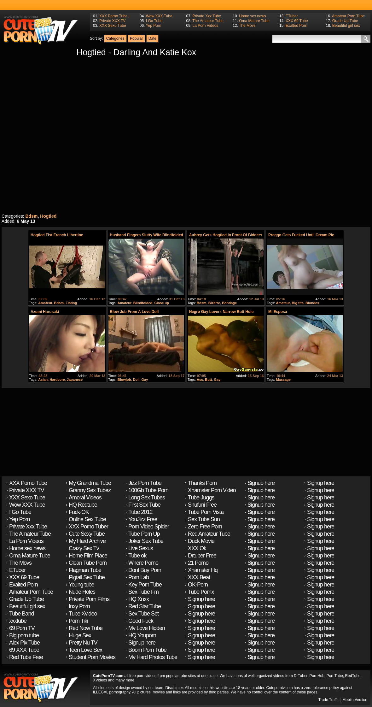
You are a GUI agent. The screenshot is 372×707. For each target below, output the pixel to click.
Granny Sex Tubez (90, 490)
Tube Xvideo (83, 613)
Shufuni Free (202, 505)
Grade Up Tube (345, 21)
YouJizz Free (142, 519)
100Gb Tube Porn (148, 490)
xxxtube (17, 621)
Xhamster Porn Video (212, 490)
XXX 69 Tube (297, 21)
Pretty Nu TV (83, 642)
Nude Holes (82, 592)
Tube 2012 (140, 512)
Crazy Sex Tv (84, 548)
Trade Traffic (329, 700)
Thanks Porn (202, 483)
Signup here (141, 642)
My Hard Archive (87, 541)
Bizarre (214, 303)
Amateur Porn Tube (348, 16)
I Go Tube (154, 21)
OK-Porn (198, 584)
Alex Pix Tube (24, 642)
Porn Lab (138, 577)
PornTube (335, 676)
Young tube (81, 584)
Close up (161, 303)
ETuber (292, 16)
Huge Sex (80, 635)
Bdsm (31, 216)
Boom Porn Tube (147, 650)
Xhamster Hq (203, 570)
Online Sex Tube (87, 519)
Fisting (71, 303)
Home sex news (252, 16)
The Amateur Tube (208, 21)
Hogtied (48, 216)
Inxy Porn (79, 606)
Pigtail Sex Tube (87, 577)
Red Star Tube (144, 606)
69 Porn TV (22, 628)
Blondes (312, 303)
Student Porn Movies (92, 657)
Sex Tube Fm (143, 592)
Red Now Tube (85, 628)
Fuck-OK (79, 512)
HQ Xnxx (138, 599)
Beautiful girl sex (346, 25)
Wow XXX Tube (159, 16)
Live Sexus (140, 548)
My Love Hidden (146, 628)
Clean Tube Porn (88, 563)
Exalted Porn (296, 25)
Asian (43, 379)
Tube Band (21, 613)
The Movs (247, 25)
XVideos (100, 680)
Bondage (229, 303)
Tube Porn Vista (206, 512)
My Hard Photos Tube (152, 657)
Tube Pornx (201, 592)
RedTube (353, 676)
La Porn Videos (205, 25)
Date (152, 38)
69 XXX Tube (24, 650)
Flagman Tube (85, 570)
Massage (283, 379)
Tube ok (137, 555)
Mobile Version (354, 700)
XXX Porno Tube (113, 16)
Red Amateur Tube (209, 534)
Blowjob (124, 379)
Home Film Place (88, 555)
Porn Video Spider (148, 526)
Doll (136, 379)
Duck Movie (201, 541)
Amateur (45, 303)
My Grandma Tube (90, 483)
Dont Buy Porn (144, 570)
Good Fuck (140, 621)
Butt (208, 379)
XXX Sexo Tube (112, 25)
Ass (200, 379)
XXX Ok (197, 548)
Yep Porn (153, 25)
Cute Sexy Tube (87, 534)
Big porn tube (24, 635)
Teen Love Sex (85, 650)
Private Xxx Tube (206, 16)
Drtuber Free (202, 555)
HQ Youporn (142, 635)
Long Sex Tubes (146, 497)
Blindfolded (143, 303)
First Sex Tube (144, 505)
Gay (145, 379)
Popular (136, 38)
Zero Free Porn (205, 526)
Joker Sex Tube (145, 541)
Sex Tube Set (143, 613)
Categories (115, 38)
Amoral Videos (85, 497)
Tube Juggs (201, 497)
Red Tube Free (26, 657)
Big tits (298, 303)
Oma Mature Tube (254, 21)
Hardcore (57, 379)
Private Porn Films (89, 599)
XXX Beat (199, 577)
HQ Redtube (83, 505)
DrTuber (300, 676)
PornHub (317, 676)
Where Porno (143, 563)
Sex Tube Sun (204, 519)
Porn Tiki (78, 621)
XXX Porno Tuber (88, 526)
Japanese (75, 379)
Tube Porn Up (144, 534)
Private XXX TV (112, 21)
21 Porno (198, 563)
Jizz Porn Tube (144, 483)
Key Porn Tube (145, 584)
